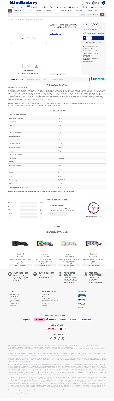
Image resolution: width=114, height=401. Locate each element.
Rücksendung (14, 296)
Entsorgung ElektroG (16, 300)
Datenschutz (46, 298)
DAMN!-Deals (48, 7)
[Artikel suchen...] (55, 14)
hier (64, 390)
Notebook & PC (50, 11)
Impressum (45, 294)
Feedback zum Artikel (90, 48)
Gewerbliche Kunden (16, 302)
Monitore (28, 11)
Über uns (45, 302)
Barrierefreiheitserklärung (50, 300)
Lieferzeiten (13, 298)
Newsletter (13, 306)
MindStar (35, 7)
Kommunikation (65, 11)
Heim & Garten (93, 11)
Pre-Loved (61, 7)
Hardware (18, 11)
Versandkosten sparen (90, 46)
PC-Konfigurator (20, 6)
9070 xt (95, 15)
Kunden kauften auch (58, 79)
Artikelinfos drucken (90, 50)
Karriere (44, 306)
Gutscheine (96, 7)
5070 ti (89, 15)
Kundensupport (14, 304)
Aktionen (73, 7)
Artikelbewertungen (33, 79)
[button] (10, 10)
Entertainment (79, 11)
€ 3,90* (95, 33)
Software (38, 11)
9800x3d (82, 15)
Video (45, 79)
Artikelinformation (16, 79)
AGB (43, 296)
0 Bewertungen (55, 34)
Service (84, 7)
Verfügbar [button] (54, 30)
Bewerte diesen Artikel (58, 214)
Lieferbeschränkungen (90, 29)
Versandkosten (99, 28)
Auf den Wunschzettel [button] (93, 43)
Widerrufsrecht (14, 294)
